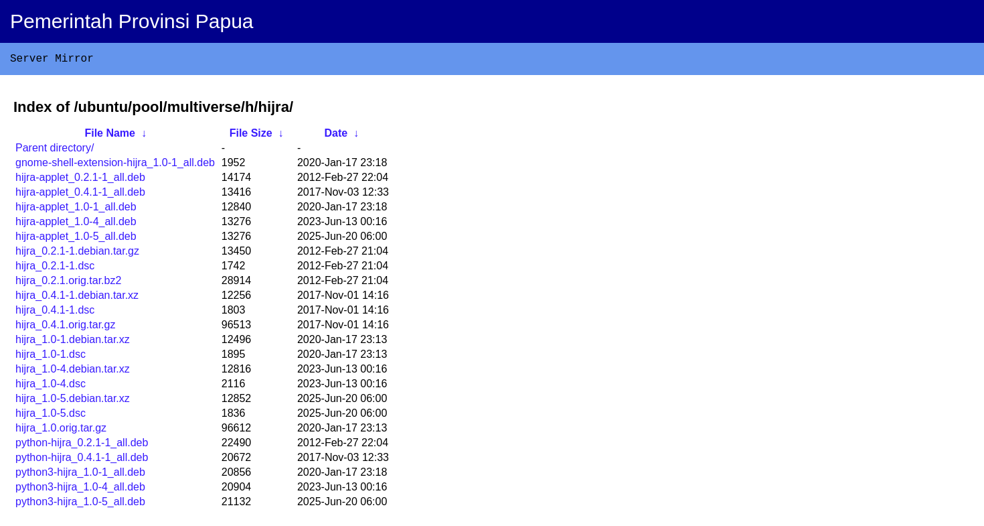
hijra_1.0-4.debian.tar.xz (72, 371)
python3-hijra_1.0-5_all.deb (80, 504)
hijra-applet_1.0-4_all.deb (76, 224)
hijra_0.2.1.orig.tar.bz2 (68, 283)
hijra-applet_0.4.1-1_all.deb (80, 194)
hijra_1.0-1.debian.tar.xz (72, 342)
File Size (251, 135)
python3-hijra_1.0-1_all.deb (80, 474)
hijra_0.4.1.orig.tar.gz (65, 327)
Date (335, 135)
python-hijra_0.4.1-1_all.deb (81, 460)
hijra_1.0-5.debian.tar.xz (72, 401)
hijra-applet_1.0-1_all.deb (76, 209)
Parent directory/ (54, 150)
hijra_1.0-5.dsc (50, 415)
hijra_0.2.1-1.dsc (54, 268)
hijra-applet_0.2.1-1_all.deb (80, 180)
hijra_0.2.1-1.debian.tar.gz (77, 253)
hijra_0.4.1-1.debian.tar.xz (77, 298)
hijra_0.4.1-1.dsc (54, 312)
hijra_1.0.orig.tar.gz (60, 430)
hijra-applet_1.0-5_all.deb (76, 239)
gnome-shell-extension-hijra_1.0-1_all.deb (115, 165)
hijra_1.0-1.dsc (50, 357)
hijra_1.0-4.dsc (50, 386)
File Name (109, 135)
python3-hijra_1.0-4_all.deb (80, 489)
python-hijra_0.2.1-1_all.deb (81, 445)
